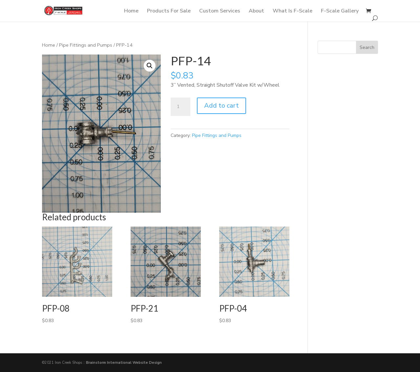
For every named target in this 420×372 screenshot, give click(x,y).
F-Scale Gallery (340, 11)
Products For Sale (169, 11)
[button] (150, 66)
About (256, 11)
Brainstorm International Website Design (124, 362)
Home (131, 11)
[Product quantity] (180, 107)
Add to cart (221, 105)
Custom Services (219, 11)
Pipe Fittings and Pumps (85, 45)
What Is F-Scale (292, 11)
